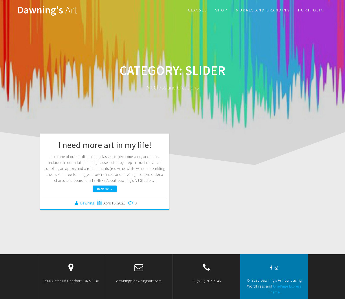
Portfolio (311, 10)
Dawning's (47, 10)
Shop (221, 10)
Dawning (87, 203)
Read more (104, 188)
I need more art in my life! (104, 144)
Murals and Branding (263, 10)
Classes (197, 10)
